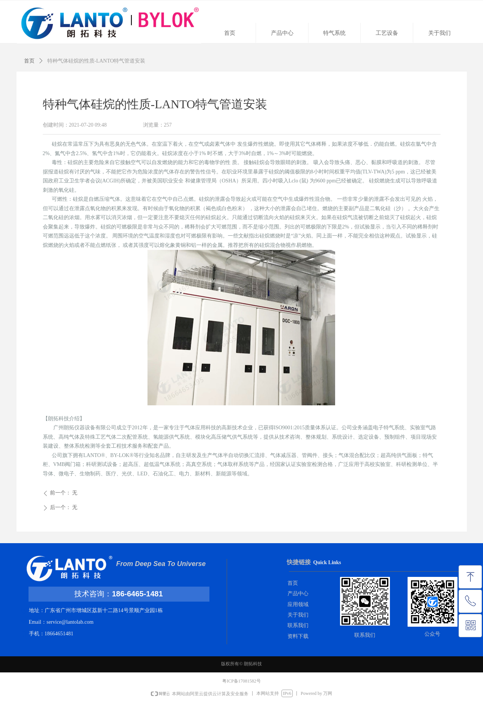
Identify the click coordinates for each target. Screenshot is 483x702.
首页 (29, 61)
